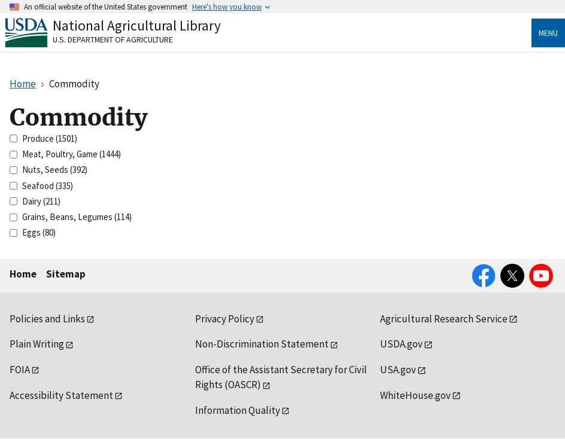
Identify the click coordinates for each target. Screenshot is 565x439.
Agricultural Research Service (444, 318)
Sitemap (66, 274)
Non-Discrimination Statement (262, 343)
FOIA (20, 369)
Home (23, 274)
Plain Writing (37, 343)
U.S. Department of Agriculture (113, 39)
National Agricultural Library (137, 25)
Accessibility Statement (61, 395)
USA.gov (398, 369)
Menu (548, 33)
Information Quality (237, 410)
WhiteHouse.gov (415, 395)
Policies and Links (47, 318)
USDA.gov (401, 343)
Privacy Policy (224, 318)
